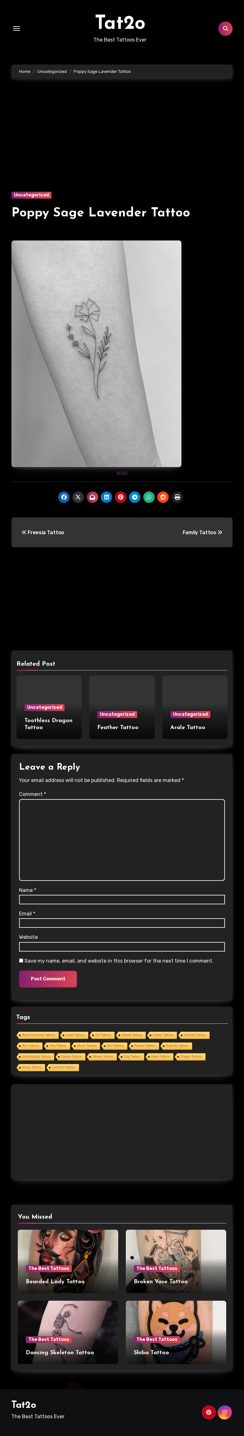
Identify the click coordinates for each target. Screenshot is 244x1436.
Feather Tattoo (118, 728)
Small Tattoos (75, 1035)
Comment (32, 794)
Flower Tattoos (163, 1035)
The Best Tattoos (48, 1268)
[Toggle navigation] (16, 28)
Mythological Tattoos (36, 1056)
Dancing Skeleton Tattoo (60, 1353)
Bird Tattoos (115, 1046)
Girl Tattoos (103, 1035)
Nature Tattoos (71, 1056)
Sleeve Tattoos (102, 1056)
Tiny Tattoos (58, 1046)
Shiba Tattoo (151, 1353)
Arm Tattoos (30, 1046)
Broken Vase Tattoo (161, 1282)
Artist (122, 472)
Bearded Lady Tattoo (55, 1282)
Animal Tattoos (132, 1035)
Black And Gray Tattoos (38, 1035)
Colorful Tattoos (195, 1035)
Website (28, 937)
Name (27, 890)
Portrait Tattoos (145, 1046)
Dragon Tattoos (191, 1056)
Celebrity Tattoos (64, 1067)
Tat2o (120, 24)
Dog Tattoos (132, 1056)
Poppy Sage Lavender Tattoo (100, 213)
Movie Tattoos (87, 1046)
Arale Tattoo (187, 728)
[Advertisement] (123, 144)
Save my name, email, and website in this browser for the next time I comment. (119, 961)
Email (27, 914)
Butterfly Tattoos (177, 1046)
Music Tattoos (32, 1067)
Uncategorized (31, 195)
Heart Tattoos (160, 1056)
